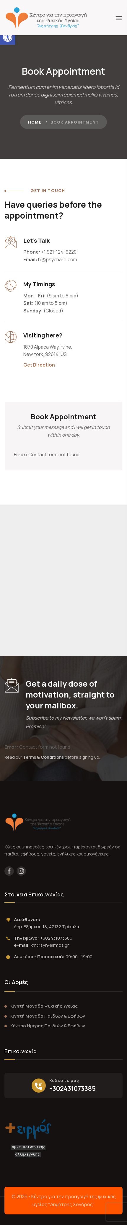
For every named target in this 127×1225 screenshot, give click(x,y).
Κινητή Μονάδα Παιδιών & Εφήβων (47, 1016)
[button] (7, 37)
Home (35, 122)
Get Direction (39, 365)
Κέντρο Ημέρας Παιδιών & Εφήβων (47, 1026)
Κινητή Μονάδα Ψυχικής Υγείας (44, 1006)
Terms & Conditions (43, 757)
